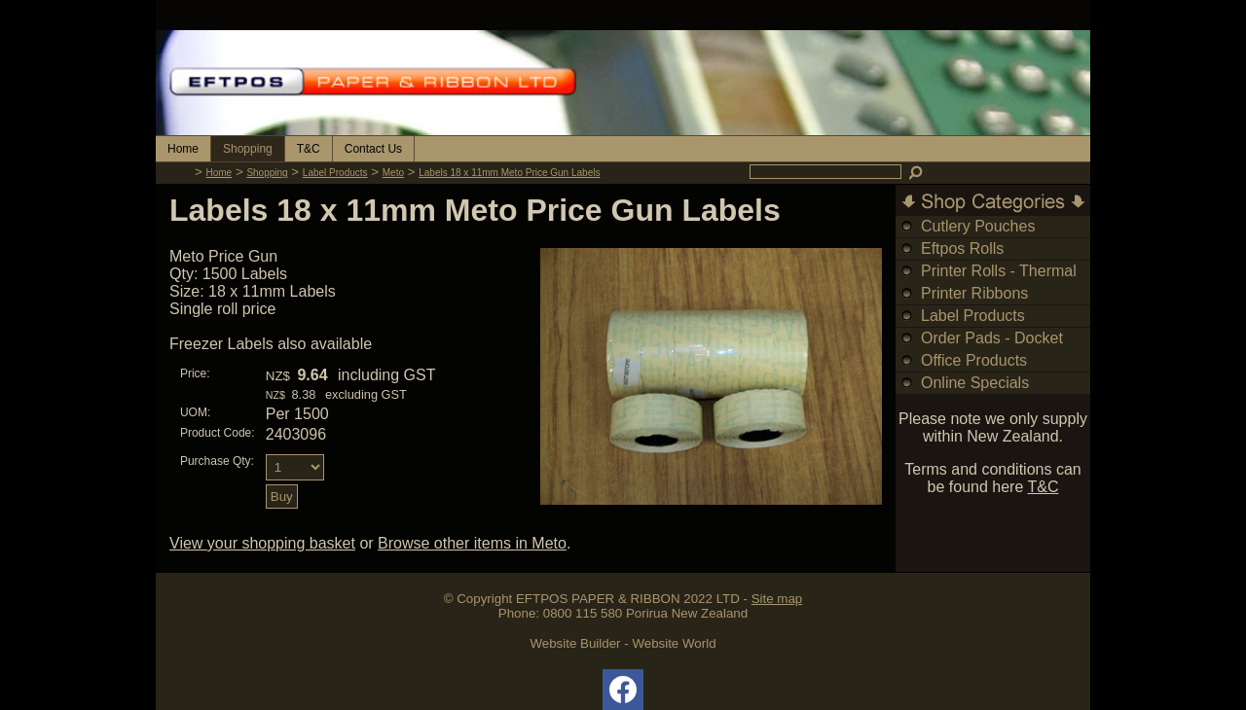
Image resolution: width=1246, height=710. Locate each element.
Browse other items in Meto (472, 543)
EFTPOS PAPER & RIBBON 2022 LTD (628, 598)
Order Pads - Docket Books (992, 349)
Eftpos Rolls (962, 248)
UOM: (195, 412)
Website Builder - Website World (622, 643)
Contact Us (373, 149)
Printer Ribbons (974, 293)
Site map (777, 598)
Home (183, 149)
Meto (393, 172)
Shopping (248, 149)
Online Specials (975, 382)
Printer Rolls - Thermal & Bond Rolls (999, 282)
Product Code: (217, 433)
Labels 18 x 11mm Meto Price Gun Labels (509, 172)
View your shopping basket (262, 543)
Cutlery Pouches (978, 226)
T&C (308, 149)
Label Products (335, 172)
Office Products (974, 360)
